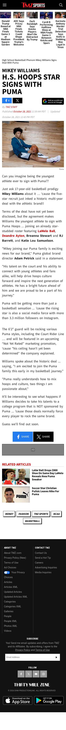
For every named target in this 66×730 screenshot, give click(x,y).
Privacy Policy (22, 650)
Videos (7, 630)
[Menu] (5, 5)
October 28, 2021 (22, 111)
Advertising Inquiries (46, 567)
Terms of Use (11, 562)
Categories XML (12, 606)
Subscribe (56, 657)
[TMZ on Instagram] (43, 674)
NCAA (56, 513)
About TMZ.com (12, 553)
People (7, 616)
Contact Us (41, 553)
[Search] (61, 5)
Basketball (32, 521)
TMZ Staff (11, 107)
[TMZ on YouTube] (36, 674)
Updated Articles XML (15, 596)
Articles (8, 582)
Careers (39, 562)
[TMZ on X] (28, 674)
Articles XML (11, 587)
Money (9, 513)
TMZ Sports (41, 513)
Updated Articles (13, 591)
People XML (10, 621)
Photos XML (10, 626)
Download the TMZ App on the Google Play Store (49, 700)
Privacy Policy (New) (15, 557)
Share (22, 437)
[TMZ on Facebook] (21, 674)
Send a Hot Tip (43, 557)
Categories (10, 601)
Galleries (8, 611)
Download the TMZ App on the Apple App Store (17, 700)
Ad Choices (10, 567)
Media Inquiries (43, 572)
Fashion (23, 513)
